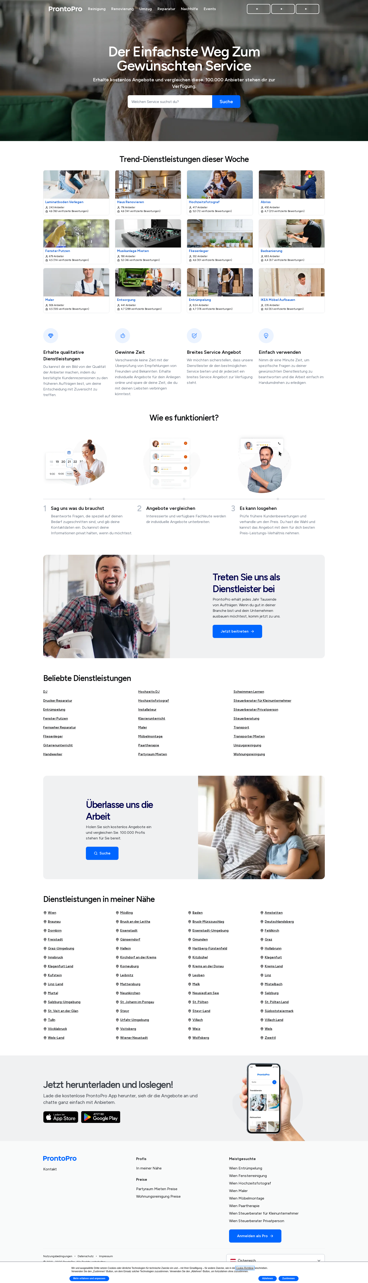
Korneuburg (127, 966)
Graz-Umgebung (58, 948)
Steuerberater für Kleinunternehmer (262, 701)
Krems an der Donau (206, 966)
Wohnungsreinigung (249, 754)
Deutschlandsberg (277, 921)
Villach (195, 1020)
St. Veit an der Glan (60, 1011)
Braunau (52, 921)
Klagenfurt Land (58, 966)
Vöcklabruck (55, 1028)
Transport (241, 727)
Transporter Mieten (249, 736)
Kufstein (52, 975)
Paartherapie (148, 745)
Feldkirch (269, 930)
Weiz (194, 1028)
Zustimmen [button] (288, 1278)
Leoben (196, 975)
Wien (49, 912)
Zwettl (268, 1037)
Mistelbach (271, 984)
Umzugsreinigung (247, 745)
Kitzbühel (198, 957)
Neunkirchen (127, 993)
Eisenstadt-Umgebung (208, 930)
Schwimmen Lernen (249, 692)
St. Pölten (198, 1002)
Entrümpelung (54, 710)
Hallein (123, 948)
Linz (265, 975)
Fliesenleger (53, 736)
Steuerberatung (246, 718)
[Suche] (226, 101)
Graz (266, 939)
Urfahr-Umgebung (132, 1020)
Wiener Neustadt (131, 1037)
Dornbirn (52, 930)
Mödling (124, 912)
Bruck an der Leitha (132, 921)
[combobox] (275, 1260)
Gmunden (198, 939)
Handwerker (52, 754)
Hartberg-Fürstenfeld (207, 948)
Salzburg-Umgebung (61, 1002)
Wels (266, 1028)
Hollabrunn (270, 948)
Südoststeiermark (276, 1011)
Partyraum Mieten (152, 754)
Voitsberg (125, 1028)
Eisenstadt (126, 930)
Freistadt (53, 939)
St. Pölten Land (274, 1002)
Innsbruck (53, 957)
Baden (195, 912)
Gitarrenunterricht (58, 745)
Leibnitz (124, 975)
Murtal (50, 993)
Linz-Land (53, 984)
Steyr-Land (199, 1011)
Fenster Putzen (55, 718)
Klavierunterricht (151, 718)
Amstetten (271, 912)
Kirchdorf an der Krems (135, 957)
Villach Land (271, 1020)
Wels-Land (53, 1037)
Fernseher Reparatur (59, 727)
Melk (194, 984)
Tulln (49, 1020)
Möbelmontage (150, 736)
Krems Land (271, 966)
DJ (45, 692)
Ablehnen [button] (267, 1278)
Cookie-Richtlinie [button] (245, 1268)
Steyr (122, 1011)
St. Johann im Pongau (134, 1002)
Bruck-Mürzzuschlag (206, 921)
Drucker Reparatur (57, 701)
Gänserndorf (127, 939)
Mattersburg (127, 984)
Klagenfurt (271, 957)
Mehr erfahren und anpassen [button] (89, 1278)
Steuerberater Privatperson (256, 710)
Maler (142, 727)
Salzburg (269, 993)
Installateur (147, 710)
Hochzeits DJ (149, 692)
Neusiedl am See (203, 993)
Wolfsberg (198, 1037)
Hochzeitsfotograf (153, 701)
